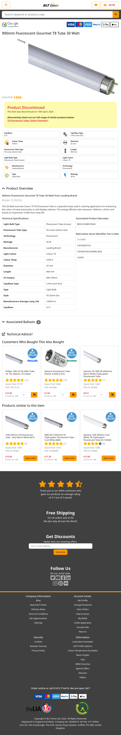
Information (82, 637)
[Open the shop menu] (6, 4)
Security (38, 637)
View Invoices (82, 613)
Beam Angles (82, 654)
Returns (82, 631)
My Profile (83, 600)
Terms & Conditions (38, 613)
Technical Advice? (17, 334)
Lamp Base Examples (82, 641)
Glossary (82, 672)
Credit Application (83, 622)
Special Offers (83, 668)
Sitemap (38, 622)
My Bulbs (82, 618)
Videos (82, 677)
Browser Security (38, 646)
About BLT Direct (38, 604)
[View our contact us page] (96, 5)
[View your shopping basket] (110, 4)
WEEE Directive (82, 664)
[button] (116, 373)
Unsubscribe (82, 627)
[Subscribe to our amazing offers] (60, 546)
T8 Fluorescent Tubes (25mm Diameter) (27, 120)
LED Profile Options (82, 646)
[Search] (116, 14)
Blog (38, 600)
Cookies (38, 641)
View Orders (83, 609)
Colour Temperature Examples (83, 650)
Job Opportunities (38, 618)
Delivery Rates (38, 609)
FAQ (83, 659)
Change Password (82, 604)
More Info (30, 458)
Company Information (38, 596)
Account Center (82, 596)
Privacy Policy (38, 650)
